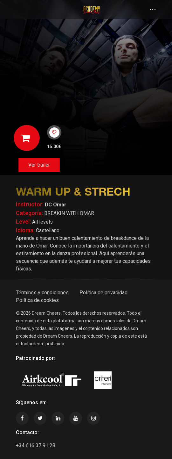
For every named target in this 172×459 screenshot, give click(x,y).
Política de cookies (37, 300)
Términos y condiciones (42, 293)
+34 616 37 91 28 (35, 445)
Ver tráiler (39, 165)
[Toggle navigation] (25, 9)
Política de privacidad (103, 293)
